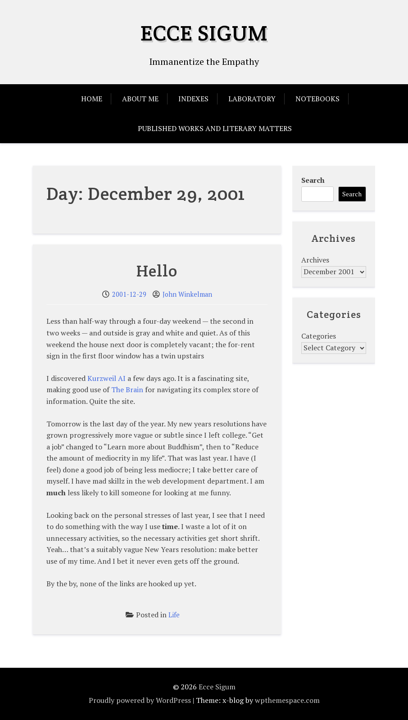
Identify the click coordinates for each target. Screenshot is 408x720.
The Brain (127, 389)
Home (91, 99)
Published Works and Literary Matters (215, 128)
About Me (140, 99)
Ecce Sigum (204, 33)
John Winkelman (187, 294)
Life (174, 615)
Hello (156, 270)
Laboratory (252, 99)
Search (313, 180)
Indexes (193, 99)
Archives (315, 260)
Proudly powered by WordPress (140, 700)
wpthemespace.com (287, 700)
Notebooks (317, 99)
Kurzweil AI (106, 378)
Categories (318, 336)
